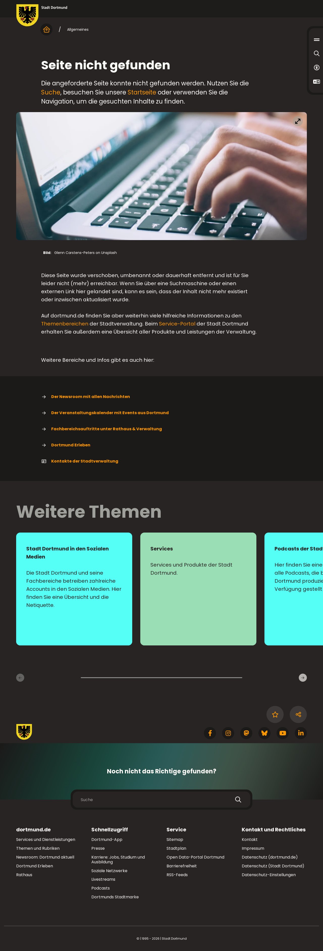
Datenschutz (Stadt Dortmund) (273, 866)
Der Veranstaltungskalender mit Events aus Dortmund (105, 413)
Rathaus (24, 875)
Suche (50, 92)
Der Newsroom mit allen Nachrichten (85, 397)
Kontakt (250, 839)
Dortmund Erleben (65, 445)
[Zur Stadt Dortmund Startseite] (41, 15)
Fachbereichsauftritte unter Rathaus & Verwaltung (101, 429)
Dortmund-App (106, 839)
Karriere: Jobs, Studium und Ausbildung (118, 859)
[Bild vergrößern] (161, 176)
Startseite (142, 92)
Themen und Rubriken (38, 848)
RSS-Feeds (177, 875)
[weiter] (303, 678)
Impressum (253, 848)
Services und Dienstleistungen (45, 839)
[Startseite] (46, 29)
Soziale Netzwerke (109, 871)
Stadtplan (176, 848)
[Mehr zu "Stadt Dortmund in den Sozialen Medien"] (74, 589)
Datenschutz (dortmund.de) (270, 857)
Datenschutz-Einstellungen (269, 875)
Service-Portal (177, 323)
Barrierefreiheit (182, 866)
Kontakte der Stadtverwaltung (79, 461)
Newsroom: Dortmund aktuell (45, 857)
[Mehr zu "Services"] (198, 589)
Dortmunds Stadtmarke (115, 897)
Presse (98, 848)
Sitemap (175, 839)
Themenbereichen (64, 323)
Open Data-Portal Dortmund (195, 857)
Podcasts (100, 888)
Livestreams (103, 879)
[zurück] (20, 678)
